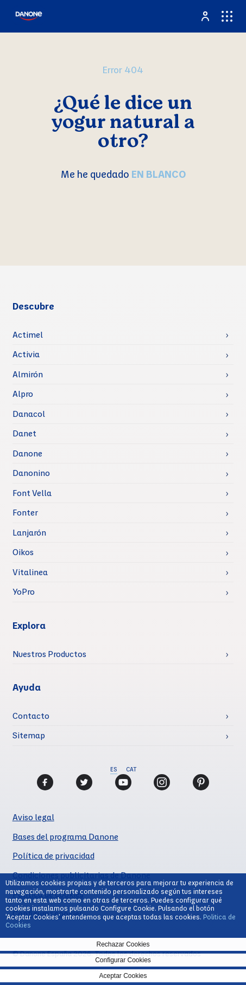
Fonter (25, 512)
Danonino (31, 472)
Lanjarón (29, 532)
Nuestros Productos (49, 653)
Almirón (27, 374)
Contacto (30, 715)
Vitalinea (30, 571)
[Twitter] (84, 782)
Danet (24, 433)
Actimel (27, 334)
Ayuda (26, 687)
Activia (26, 354)
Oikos (23, 551)
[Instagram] (162, 782)
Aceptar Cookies (123, 976)
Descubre (33, 306)
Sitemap (28, 735)
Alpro (22, 393)
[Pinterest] (201, 782)
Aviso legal (33, 817)
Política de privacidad (53, 855)
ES (113, 769)
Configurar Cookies (123, 960)
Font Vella (32, 492)
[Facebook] (45, 782)
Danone (27, 453)
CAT (131, 769)
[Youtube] (123, 782)
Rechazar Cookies (122, 944)
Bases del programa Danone (65, 836)
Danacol (28, 413)
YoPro (23, 591)
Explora (29, 625)
